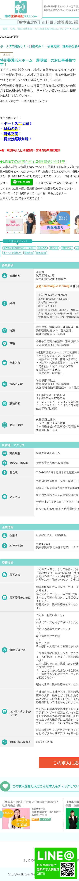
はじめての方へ (32, 860)
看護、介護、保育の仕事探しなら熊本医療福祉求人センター (36, 28)
